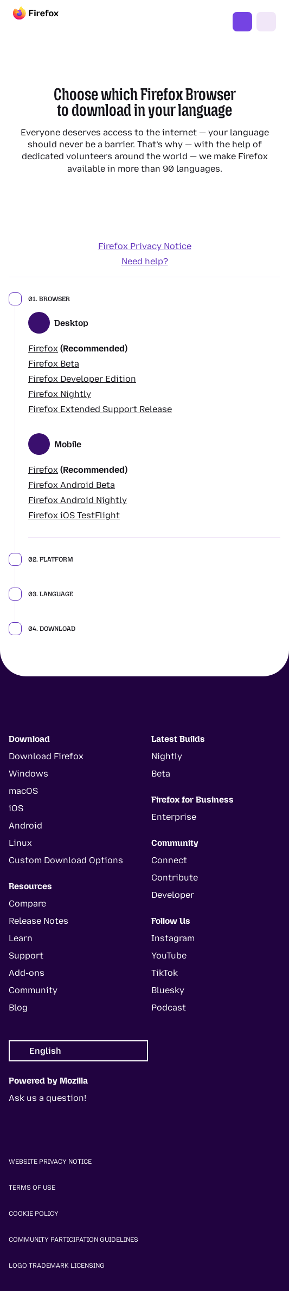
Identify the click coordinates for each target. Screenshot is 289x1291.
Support (26, 955)
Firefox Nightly (59, 394)
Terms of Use (32, 1187)
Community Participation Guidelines (73, 1239)
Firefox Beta (53, 363)
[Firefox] (45, 21)
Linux (20, 843)
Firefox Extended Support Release (100, 409)
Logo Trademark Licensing (57, 1265)
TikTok (164, 973)
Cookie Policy (34, 1213)
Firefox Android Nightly (77, 500)
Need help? (144, 261)
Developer (172, 895)
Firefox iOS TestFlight (74, 515)
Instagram (173, 938)
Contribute (174, 877)
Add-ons (26, 973)
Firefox (43, 348)
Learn (21, 938)
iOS (16, 808)
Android (25, 825)
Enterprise (173, 817)
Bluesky (167, 990)
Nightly (166, 756)
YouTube (169, 955)
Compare (27, 903)
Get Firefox (242, 21)
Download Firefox (46, 756)
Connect (169, 860)
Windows (28, 773)
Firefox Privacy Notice (144, 246)
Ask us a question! (47, 1098)
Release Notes (38, 921)
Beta (160, 773)
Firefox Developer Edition (82, 379)
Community (33, 990)
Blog (18, 1007)
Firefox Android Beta (71, 485)
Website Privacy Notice (50, 1161)
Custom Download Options (66, 860)
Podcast (168, 1007)
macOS (23, 791)
